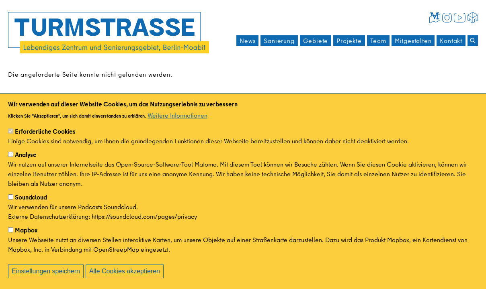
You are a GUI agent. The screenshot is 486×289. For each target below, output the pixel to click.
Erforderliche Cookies (45, 140)
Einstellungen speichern (46, 280)
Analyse (26, 163)
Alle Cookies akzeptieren (124, 280)
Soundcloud (31, 205)
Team (378, 40)
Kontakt (451, 40)
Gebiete (315, 40)
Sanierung (279, 40)
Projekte (348, 40)
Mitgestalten (413, 40)
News (247, 40)
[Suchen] (473, 40)
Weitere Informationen (177, 124)
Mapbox (26, 238)
